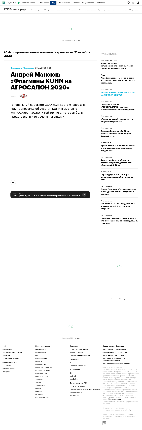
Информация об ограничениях (115, 349)
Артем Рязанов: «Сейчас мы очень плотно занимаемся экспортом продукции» (118, 148)
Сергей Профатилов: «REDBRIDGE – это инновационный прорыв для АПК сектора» (119, 220)
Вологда (38, 361)
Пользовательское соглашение (114, 355)
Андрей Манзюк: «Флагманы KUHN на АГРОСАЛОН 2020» (118, 93)
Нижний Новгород (42, 370)
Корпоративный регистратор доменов (85, 389)
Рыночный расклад (109, 60)
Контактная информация (12, 352)
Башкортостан (41, 358)
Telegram (6, 371)
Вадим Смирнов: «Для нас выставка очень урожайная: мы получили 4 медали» (118, 191)
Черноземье (28, 68)
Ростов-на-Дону (41, 376)
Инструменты (16, 68)
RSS (71, 362)
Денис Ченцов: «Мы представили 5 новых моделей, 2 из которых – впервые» (118, 206)
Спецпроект (49, 9)
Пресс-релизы (104, 9)
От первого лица (120, 9)
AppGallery (74, 378)
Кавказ (38, 388)
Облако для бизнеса (77, 386)
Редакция (6, 355)
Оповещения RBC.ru (78, 365)
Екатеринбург (40, 349)
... (108, 2)
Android (73, 375)
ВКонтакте (6, 365)
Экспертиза (62, 9)
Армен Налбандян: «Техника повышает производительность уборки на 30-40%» (116, 162)
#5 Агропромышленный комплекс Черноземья (38, 52)
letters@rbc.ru (117, 399)
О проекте (133, 9)
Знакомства (74, 395)
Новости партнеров (87, 9)
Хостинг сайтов (76, 392)
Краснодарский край (43, 367)
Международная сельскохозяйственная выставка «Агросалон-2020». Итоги (117, 65)
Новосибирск (40, 352)
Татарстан (39, 379)
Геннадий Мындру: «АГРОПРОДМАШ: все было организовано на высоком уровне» (47, 195)
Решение (73, 9)
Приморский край (42, 397)
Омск (37, 355)
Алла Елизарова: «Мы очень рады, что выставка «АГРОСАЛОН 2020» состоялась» (118, 80)
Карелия (38, 391)
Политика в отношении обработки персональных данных (116, 359)
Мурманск (39, 394)
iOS (71, 372)
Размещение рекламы (10, 358)
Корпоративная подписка (80, 355)
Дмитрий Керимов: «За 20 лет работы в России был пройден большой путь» (116, 133)
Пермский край (41, 373)
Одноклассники (8, 368)
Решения (104, 75)
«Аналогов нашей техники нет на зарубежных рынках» (117, 120)
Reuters (129, 409)
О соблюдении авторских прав (115, 352)
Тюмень (38, 382)
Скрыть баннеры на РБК (79, 349)
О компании (7, 349)
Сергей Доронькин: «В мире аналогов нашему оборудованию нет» (117, 177)
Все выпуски (36, 9)
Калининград (40, 364)
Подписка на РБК (76, 352)
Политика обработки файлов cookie (117, 363)
